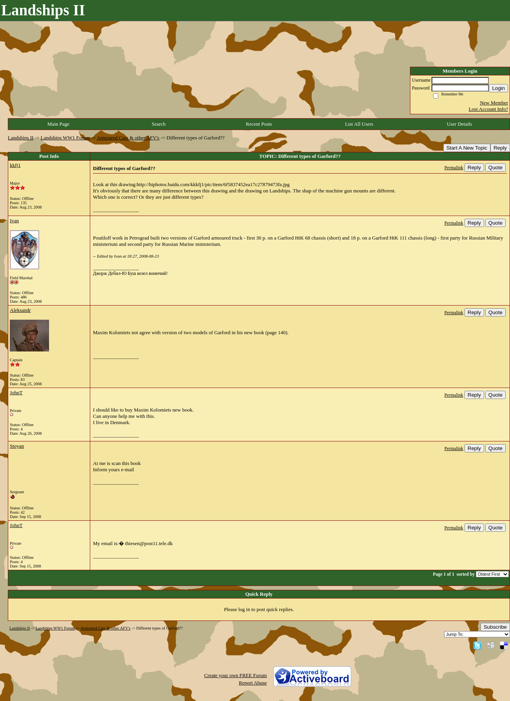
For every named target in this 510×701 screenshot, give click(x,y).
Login (498, 88)
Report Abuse (253, 683)
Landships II (20, 138)
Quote (495, 167)
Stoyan (17, 446)
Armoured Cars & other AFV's (128, 138)
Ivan (14, 220)
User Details (459, 124)
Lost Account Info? (488, 109)
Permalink (453, 167)
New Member (494, 103)
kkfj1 (15, 165)
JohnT (16, 392)
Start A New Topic (466, 148)
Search (159, 124)
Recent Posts (259, 124)
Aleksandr (20, 310)
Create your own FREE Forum (235, 675)
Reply (500, 148)
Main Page (58, 124)
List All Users (359, 124)
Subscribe (495, 627)
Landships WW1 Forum (65, 138)
